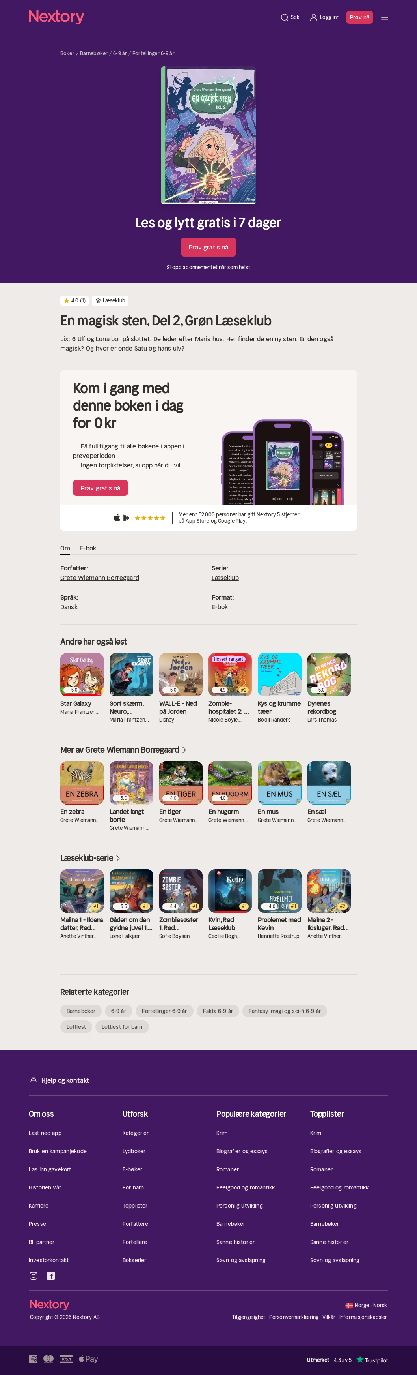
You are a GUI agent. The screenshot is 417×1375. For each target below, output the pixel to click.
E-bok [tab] (88, 548)
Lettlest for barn (122, 1026)
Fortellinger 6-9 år (153, 54)
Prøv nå (359, 17)
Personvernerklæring (293, 1317)
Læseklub (225, 578)
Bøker (67, 54)
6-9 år (120, 54)
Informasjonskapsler (363, 1317)
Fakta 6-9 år (218, 1011)
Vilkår (329, 1317)
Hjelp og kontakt (59, 1080)
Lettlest (76, 1026)
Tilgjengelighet (249, 1317)
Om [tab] (65, 548)
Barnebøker (94, 54)
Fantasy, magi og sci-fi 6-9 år (285, 1011)
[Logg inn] (324, 17)
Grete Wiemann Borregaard (99, 578)
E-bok (220, 607)
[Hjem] (152, 17)
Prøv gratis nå (208, 247)
